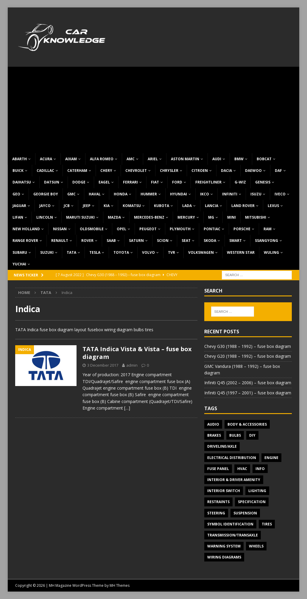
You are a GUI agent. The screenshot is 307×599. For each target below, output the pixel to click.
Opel (121, 228)
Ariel (153, 158)
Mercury (186, 217)
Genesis (262, 182)
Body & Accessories (247, 424)
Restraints (218, 501)
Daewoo (253, 170)
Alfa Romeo (101, 158)
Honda (120, 194)
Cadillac (45, 170)
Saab (111, 240)
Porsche (241, 228)
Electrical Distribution (231, 457)
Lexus (273, 205)
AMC (131, 158)
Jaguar (19, 205)
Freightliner (208, 182)
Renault (59, 240)
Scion (163, 240)
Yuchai (19, 264)
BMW (239, 158)
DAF (278, 170)
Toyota (121, 252)
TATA (71, 252)
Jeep (87, 205)
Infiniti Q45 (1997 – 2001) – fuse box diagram (247, 393)
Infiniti (229, 194)
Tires (267, 524)
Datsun (51, 182)
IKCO (204, 194)
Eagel (104, 182)
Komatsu (132, 205)
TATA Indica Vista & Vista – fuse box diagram (137, 353)
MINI (231, 217)
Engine (271, 457)
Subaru (20, 252)
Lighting (257, 490)
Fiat (155, 182)
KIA (107, 205)
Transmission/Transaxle (232, 535)
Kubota (161, 205)
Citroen (199, 170)
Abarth (19, 158)
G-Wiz (240, 182)
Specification (252, 501)
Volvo (148, 252)
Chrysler (169, 170)
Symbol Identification (230, 524)
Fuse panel (218, 468)
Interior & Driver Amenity (233, 479)
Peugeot (148, 228)
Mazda (114, 217)
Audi (216, 158)
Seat (186, 240)
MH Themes (120, 585)
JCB (67, 205)
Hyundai (178, 194)
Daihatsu (22, 182)
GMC (71, 194)
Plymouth (180, 228)
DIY (252, 435)
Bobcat (264, 158)
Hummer (149, 194)
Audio (213, 424)
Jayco (45, 205)
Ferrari (130, 182)
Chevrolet (136, 170)
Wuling (271, 252)
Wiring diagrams (224, 557)
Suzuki (47, 252)
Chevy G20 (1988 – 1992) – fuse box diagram (247, 356)
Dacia (226, 170)
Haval (95, 194)
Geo (16, 194)
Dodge (78, 182)
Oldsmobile (92, 228)
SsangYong (266, 240)
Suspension (245, 513)
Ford (177, 182)
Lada (187, 205)
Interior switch (223, 490)
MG (211, 217)
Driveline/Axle (222, 446)
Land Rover (243, 205)
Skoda (210, 240)
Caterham (77, 170)
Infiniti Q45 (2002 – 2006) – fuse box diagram (247, 382)
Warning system (224, 546)
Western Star (241, 252)
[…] (127, 408)
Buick (18, 170)
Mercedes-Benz (149, 217)
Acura (46, 158)
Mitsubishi (255, 217)
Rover (87, 240)
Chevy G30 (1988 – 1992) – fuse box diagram (247, 346)
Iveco (280, 194)
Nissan (60, 228)
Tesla (94, 252)
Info (260, 468)
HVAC (242, 468)
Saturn (136, 240)
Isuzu (255, 194)
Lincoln (44, 217)
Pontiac (212, 228)
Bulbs (235, 435)
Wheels (256, 546)
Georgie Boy (45, 194)
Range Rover (25, 240)
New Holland (26, 228)
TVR (171, 252)
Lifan (18, 217)
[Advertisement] (153, 108)
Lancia (211, 205)
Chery (106, 170)
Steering (216, 513)
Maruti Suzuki (80, 217)
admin (132, 365)
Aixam (71, 158)
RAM (268, 228)
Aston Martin (185, 158)
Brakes (214, 435)
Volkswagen (201, 252)
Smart (235, 240)
